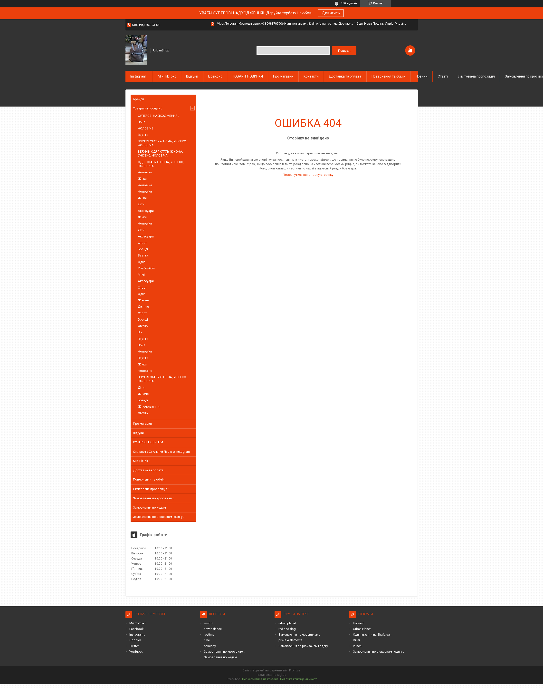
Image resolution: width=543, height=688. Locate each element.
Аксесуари (146, 211)
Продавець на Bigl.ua (271, 675)
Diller (356, 640)
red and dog (287, 629)
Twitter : (134, 646)
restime (209, 634)
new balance (213, 629)
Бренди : (215, 76)
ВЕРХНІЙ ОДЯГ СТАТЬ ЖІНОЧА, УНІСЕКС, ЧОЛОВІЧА (160, 153)
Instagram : (139, 76)
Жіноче (143, 300)
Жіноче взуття (149, 406)
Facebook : (137, 629)
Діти (141, 204)
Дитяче (143, 306)
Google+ (135, 640)
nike (207, 640)
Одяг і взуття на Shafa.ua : (372, 634)
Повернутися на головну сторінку (308, 175)
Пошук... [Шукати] (344, 50)
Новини (422, 76)
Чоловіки (145, 172)
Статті (443, 76)
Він (140, 332)
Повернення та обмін (388, 76)
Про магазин (283, 76)
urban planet (287, 623)
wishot (208, 623)
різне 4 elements (290, 640)
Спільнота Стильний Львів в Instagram (161, 451)
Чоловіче (145, 185)
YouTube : (136, 651)
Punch (357, 646)
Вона (141, 122)
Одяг (141, 262)
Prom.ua (294, 670)
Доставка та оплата (345, 76)
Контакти (311, 76)
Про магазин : (143, 423)
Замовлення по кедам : (150, 507)
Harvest (358, 623)
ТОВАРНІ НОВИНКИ (247, 76)
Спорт (142, 243)
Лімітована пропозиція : (151, 489)
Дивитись (331, 13)
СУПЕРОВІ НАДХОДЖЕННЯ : (158, 116)
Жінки (142, 178)
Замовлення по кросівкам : (153, 498)
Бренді (143, 249)
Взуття (143, 135)
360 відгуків (349, 3)
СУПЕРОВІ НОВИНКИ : (148, 442)
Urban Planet (362, 629)
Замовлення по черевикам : (299, 634)
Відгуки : (139, 433)
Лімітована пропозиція (476, 76)
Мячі (141, 274)
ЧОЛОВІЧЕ (145, 128)
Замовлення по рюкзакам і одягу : (158, 517)
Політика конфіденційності (298, 679)
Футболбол (146, 268)
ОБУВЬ (143, 326)
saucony (210, 646)
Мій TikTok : (167, 76)
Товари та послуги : (147, 108)
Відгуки (192, 76)
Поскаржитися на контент (260, 679)
